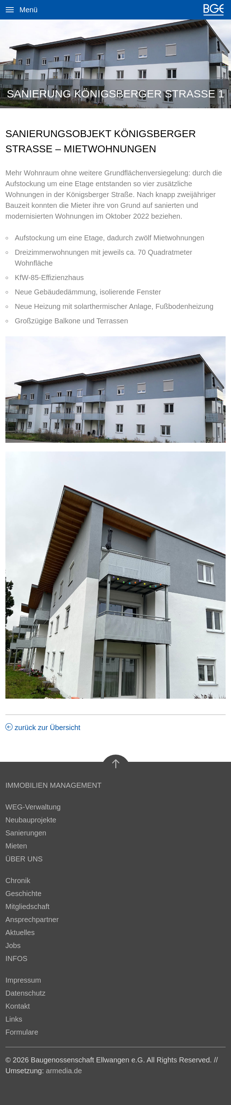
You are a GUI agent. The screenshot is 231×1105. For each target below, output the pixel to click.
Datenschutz (25, 993)
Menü (12, 5)
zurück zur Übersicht (42, 727)
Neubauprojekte (30, 820)
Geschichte (23, 893)
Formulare (21, 1032)
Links (13, 1019)
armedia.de (64, 1071)
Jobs (13, 945)
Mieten (16, 846)
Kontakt (17, 1006)
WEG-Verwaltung (33, 807)
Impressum (23, 980)
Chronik (17, 881)
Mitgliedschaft (27, 906)
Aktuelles (20, 932)
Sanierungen (25, 833)
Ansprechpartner (32, 919)
